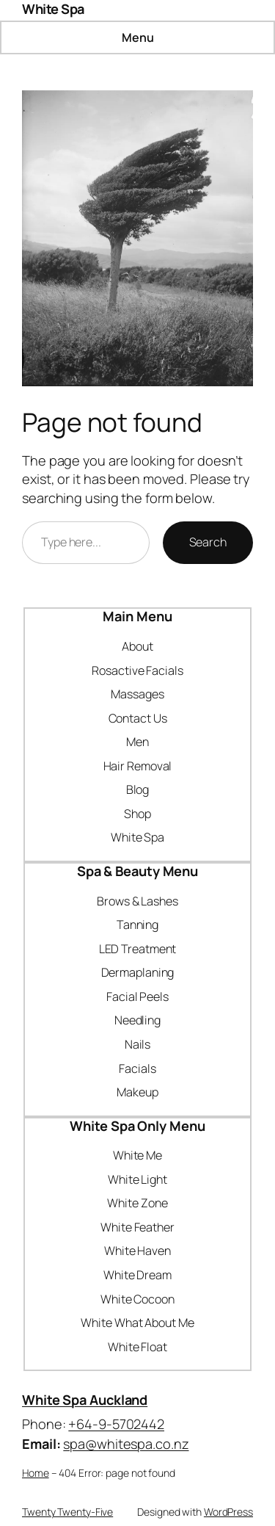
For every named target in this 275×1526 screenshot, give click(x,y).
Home (35, 1473)
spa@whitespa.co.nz (125, 1444)
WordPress (228, 1512)
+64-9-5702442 (116, 1424)
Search (208, 542)
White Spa (53, 9)
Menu (138, 37)
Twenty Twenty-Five (67, 1512)
